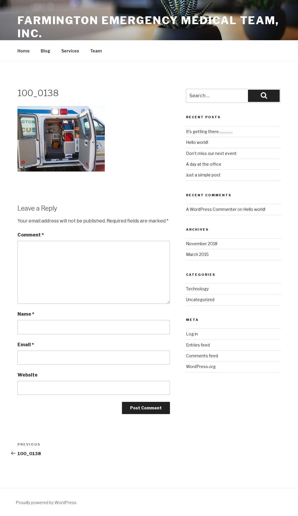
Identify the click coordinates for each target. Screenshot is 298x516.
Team (96, 50)
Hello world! (197, 142)
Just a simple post (203, 174)
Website (27, 375)
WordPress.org (201, 366)
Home (23, 50)
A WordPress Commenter (211, 209)
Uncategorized (200, 299)
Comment (30, 235)
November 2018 (201, 243)
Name (25, 314)
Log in (192, 333)
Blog (45, 50)
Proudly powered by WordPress (46, 502)
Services (70, 50)
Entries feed (198, 344)
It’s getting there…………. (209, 131)
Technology (197, 288)
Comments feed (202, 355)
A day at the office (203, 164)
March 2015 (197, 254)
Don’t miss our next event (211, 153)
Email (25, 344)
